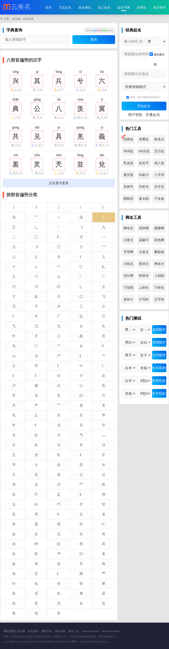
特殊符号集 (144, 277)
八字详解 (159, 176)
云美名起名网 (44, 641)
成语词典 (60, 631)
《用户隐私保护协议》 (148, 97)
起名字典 (124, 7)
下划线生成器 (128, 289)
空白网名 (128, 277)
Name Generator (90, 631)
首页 (48, 7)
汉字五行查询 (159, 188)
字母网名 (128, 253)
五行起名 (159, 152)
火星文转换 (128, 241)
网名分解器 (159, 265)
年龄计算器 (144, 176)
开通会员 (153, 115)
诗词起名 (128, 152)
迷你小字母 (128, 301)
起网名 (141, 7)
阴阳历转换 (128, 200)
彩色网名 (159, 241)
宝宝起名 (65, 7)
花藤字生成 (144, 241)
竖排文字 (144, 265)
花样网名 (144, 229)
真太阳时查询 (144, 200)
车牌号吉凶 (128, 188)
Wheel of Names (111, 631)
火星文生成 (144, 253)
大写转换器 (144, 301)
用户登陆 (135, 115)
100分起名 (144, 152)
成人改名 (104, 7)
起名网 (16, 18)
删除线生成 (159, 253)
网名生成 (128, 229)
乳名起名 (128, 164)
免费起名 (144, 141)
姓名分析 (159, 141)
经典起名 (128, 141)
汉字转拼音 (159, 301)
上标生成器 (144, 289)
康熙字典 (46, 631)
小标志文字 (128, 265)
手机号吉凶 (144, 188)
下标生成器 (159, 289)
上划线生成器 (159, 277)
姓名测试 (85, 7)
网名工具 (73, 631)
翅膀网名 (159, 229)
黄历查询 (159, 7)
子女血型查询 (159, 200)
